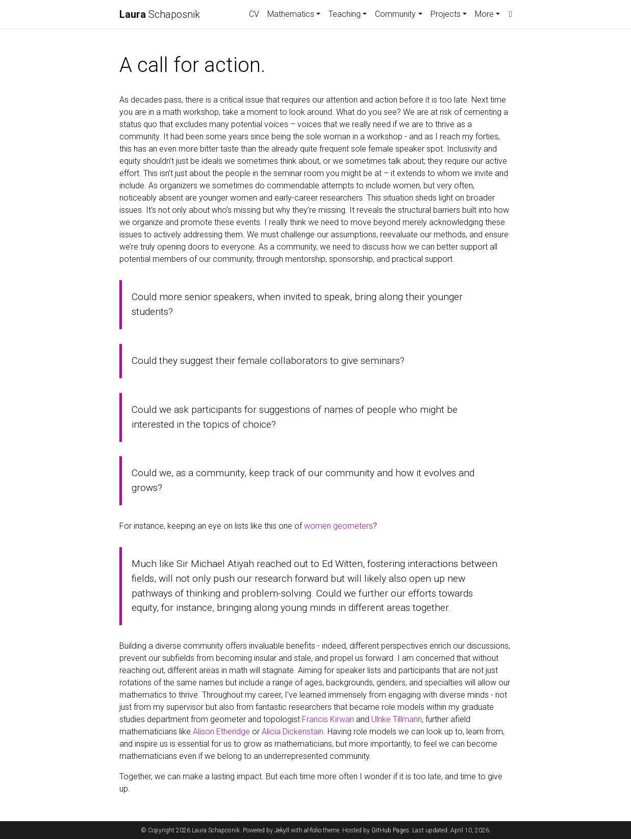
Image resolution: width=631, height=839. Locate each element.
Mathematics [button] (290, 14)
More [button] (484, 14)
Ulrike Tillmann (396, 719)
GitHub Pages (390, 830)
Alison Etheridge (221, 731)
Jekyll (281, 830)
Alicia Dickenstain (292, 731)
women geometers (338, 526)
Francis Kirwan (328, 719)
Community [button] (395, 14)
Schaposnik (159, 14)
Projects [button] (446, 14)
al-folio (312, 830)
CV (254, 14)
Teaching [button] (345, 14)
